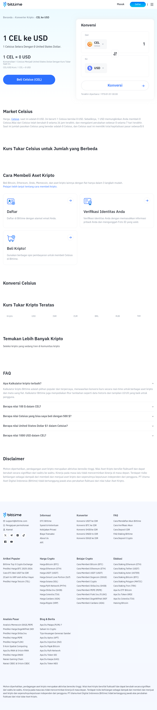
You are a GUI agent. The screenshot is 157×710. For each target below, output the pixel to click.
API (41, 543)
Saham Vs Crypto (48, 629)
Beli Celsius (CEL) (29, 79)
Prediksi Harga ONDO (13, 655)
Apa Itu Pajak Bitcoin (50, 646)
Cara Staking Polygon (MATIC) (127, 582)
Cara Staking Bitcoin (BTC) (126, 577)
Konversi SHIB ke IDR (87, 530)
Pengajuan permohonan (17, 525)
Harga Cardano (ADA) (50, 599)
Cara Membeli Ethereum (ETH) (91, 569)
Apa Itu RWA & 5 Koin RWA (16, 651)
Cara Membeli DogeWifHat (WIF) (92, 599)
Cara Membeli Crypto (87, 582)
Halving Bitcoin (120, 603)
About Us (44, 538)
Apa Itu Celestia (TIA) (123, 599)
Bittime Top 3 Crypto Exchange (18, 564)
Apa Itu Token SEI (48, 655)
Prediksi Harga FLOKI (13, 642)
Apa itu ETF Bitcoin (122, 590)
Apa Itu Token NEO (49, 664)
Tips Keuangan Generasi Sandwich (56, 633)
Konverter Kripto (24, 17)
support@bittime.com (16, 521)
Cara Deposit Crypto (123, 538)
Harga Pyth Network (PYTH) (53, 586)
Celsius (15, 119)
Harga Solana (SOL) (49, 582)
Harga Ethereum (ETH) (50, 569)
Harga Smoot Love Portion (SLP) (55, 577)
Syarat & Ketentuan (49, 525)
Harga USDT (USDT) (49, 573)
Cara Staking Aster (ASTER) (126, 573)
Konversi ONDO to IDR (87, 534)
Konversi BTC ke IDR (87, 525)
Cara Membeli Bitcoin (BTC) (90, 564)
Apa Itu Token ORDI (122, 594)
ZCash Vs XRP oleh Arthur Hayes (18, 577)
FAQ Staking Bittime (123, 534)
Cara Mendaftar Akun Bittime (127, 521)
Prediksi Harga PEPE (12, 638)
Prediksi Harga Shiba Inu (15, 633)
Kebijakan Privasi (48, 530)
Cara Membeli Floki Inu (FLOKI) (92, 594)
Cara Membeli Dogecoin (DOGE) (92, 577)
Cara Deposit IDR (121, 530)
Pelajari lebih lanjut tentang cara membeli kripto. (30, 187)
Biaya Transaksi (47, 534)
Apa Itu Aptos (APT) (49, 638)
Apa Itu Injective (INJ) (51, 642)
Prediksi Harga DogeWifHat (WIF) (19, 629)
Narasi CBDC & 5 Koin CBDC (16, 664)
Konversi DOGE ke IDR (87, 538)
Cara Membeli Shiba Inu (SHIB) (92, 586)
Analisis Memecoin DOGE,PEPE (18, 625)
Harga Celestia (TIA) (49, 594)
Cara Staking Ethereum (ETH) (127, 564)
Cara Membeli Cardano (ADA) (90, 603)
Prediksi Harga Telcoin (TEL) (16, 582)
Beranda (8, 17)
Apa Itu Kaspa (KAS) (49, 659)
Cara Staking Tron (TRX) (124, 586)
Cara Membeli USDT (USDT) (90, 573)
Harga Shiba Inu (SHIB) (51, 590)
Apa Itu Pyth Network (50, 651)
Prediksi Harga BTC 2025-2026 (18, 569)
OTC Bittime (46, 521)
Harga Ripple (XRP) (49, 603)
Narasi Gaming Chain (13, 659)
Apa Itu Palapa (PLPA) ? (51, 625)
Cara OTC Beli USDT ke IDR (16, 573)
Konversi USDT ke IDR (87, 521)
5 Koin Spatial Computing (15, 646)
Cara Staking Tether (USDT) (126, 569)
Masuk (120, 4)
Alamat (9, 530)
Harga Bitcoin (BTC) (49, 564)
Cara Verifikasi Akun (123, 525)
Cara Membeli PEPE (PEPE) (89, 590)
